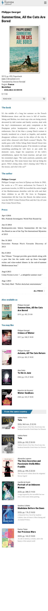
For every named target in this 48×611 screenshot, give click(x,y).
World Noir (6, 87)
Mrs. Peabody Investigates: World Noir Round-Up (21, 219)
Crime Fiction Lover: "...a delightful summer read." (22, 275)
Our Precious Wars (27, 532)
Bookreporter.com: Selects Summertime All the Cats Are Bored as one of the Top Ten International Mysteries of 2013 (24, 231)
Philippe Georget (11, 12)
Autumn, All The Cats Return (31, 353)
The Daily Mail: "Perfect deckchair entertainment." (22, 284)
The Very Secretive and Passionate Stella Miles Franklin (29, 464)
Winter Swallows (26, 393)
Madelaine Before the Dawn (31, 508)
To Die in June (24, 373)
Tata (20, 420)
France (11, 84)
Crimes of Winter (26, 333)
